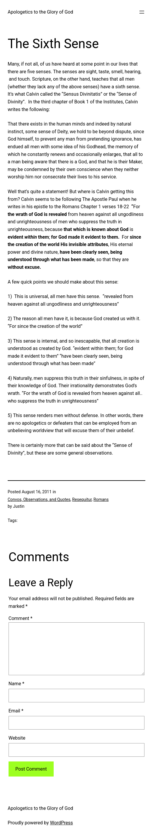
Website (17, 738)
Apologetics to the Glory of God (40, 12)
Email (16, 711)
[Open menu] (141, 12)
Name (16, 683)
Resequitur (82, 499)
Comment (20, 618)
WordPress (61, 823)
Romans (100, 499)
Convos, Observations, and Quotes (39, 499)
